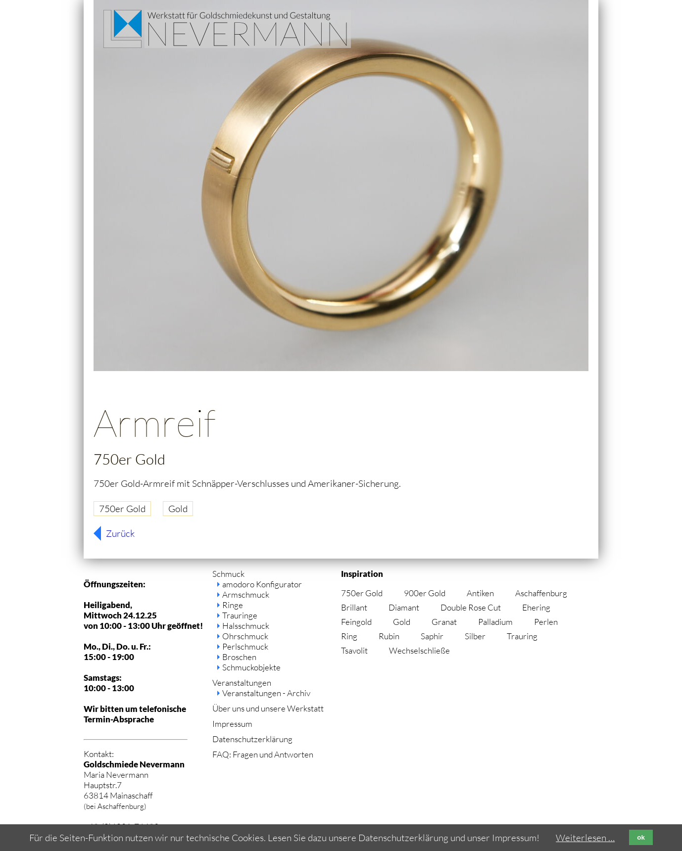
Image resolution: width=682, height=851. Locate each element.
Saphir (432, 636)
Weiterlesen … (585, 838)
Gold (178, 509)
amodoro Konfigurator (262, 584)
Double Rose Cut (470, 607)
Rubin (389, 636)
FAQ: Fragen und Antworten (262, 754)
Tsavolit (354, 650)
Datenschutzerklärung (252, 739)
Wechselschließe (419, 650)
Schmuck (228, 573)
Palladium (495, 621)
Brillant (354, 607)
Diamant (404, 607)
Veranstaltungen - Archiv (266, 693)
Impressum (232, 723)
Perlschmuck (245, 646)
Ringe (232, 605)
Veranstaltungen (241, 682)
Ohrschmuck (245, 636)
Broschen (239, 657)
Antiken (480, 593)
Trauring (522, 636)
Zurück (120, 533)
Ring (349, 636)
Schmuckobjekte (251, 667)
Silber (475, 636)
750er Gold (122, 509)
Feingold (356, 621)
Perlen (546, 621)
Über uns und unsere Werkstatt (268, 708)
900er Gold (424, 593)
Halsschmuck (245, 625)
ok (641, 837)
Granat (444, 621)
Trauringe (239, 615)
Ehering (536, 607)
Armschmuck (245, 594)
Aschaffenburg (541, 593)
